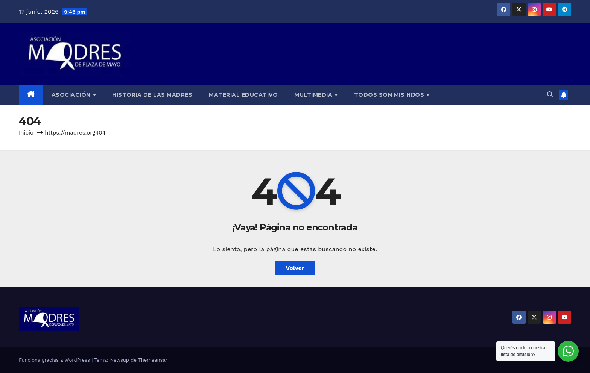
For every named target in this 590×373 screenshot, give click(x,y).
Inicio (26, 132)
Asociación (72, 94)
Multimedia (314, 94)
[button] (550, 94)
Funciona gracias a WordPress (55, 360)
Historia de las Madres (152, 94)
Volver (295, 267)
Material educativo (243, 94)
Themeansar (152, 360)
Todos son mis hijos (390, 94)
